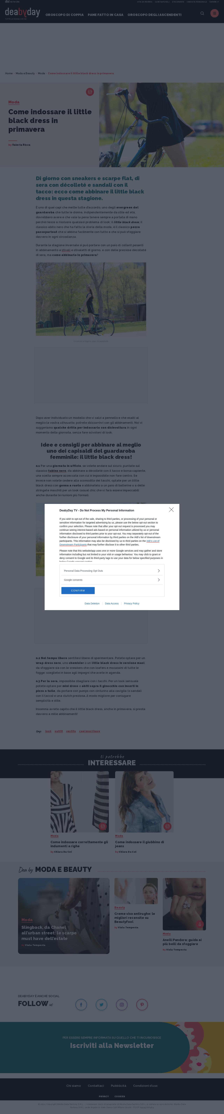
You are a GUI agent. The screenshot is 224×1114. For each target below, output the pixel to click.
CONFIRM (78, 590)
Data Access (112, 603)
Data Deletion (92, 603)
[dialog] (112, 557)
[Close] (172, 510)
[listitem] (112, 571)
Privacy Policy (131, 603)
